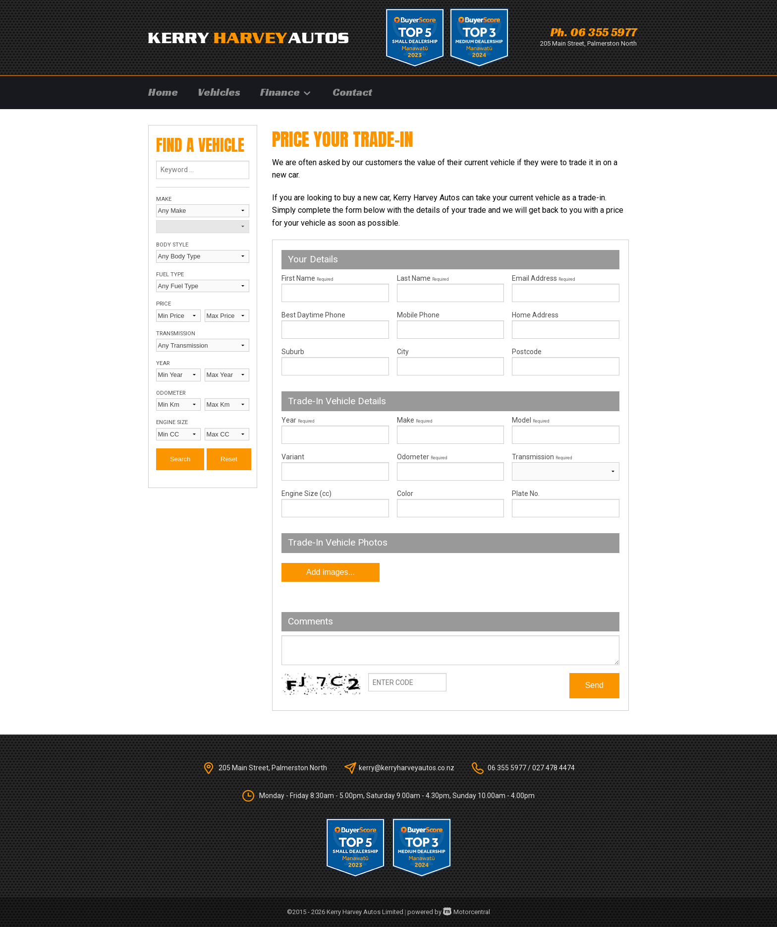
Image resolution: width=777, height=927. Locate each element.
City (403, 352)
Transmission (175, 333)
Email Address (543, 278)
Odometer (170, 393)
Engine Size (172, 422)
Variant (335, 467)
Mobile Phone (418, 315)
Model (565, 430)
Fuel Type (170, 274)
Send (594, 685)
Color (405, 493)
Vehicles (219, 92)
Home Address (535, 315)
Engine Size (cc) (306, 493)
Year (162, 363)
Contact (352, 92)
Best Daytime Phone (313, 315)
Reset (229, 459)
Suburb (292, 352)
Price (163, 304)
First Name (307, 278)
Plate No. (526, 493)
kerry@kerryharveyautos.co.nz (406, 768)
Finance (286, 92)
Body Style (172, 245)
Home (163, 92)
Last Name (422, 278)
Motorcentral (466, 912)
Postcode (527, 352)
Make (163, 199)
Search (180, 459)
